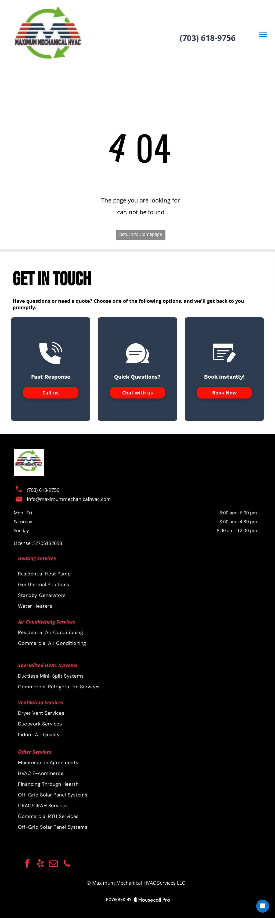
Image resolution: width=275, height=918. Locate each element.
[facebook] (27, 864)
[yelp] (40, 864)
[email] (54, 864)
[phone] (67, 864)
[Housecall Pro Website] (152, 900)
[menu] (263, 34)
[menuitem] (137, 676)
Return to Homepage (140, 234)
